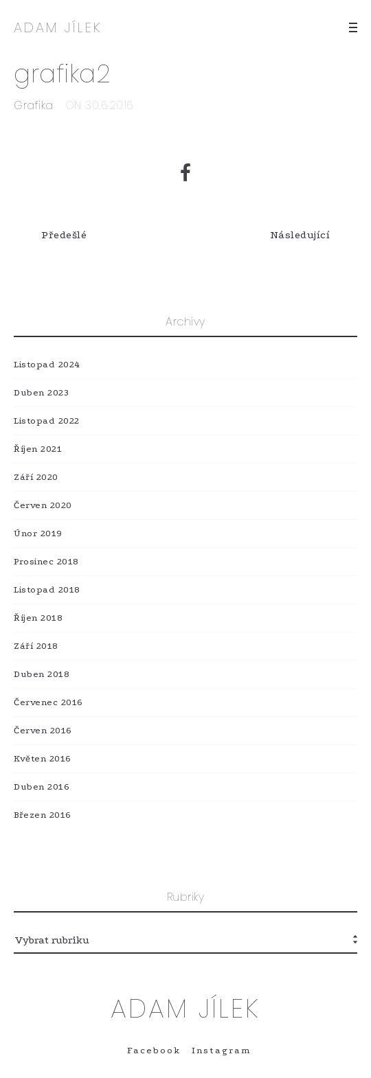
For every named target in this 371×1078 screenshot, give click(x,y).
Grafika (34, 105)
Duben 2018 (41, 674)
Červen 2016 (43, 730)
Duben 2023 (41, 392)
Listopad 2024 (47, 364)
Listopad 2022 (47, 420)
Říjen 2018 (38, 617)
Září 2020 (36, 477)
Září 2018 (36, 646)
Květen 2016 (42, 758)
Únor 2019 (38, 533)
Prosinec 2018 (46, 561)
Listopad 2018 (47, 589)
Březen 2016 (42, 815)
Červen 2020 (43, 505)
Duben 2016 (41, 786)
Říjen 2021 (38, 449)
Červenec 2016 (48, 702)
